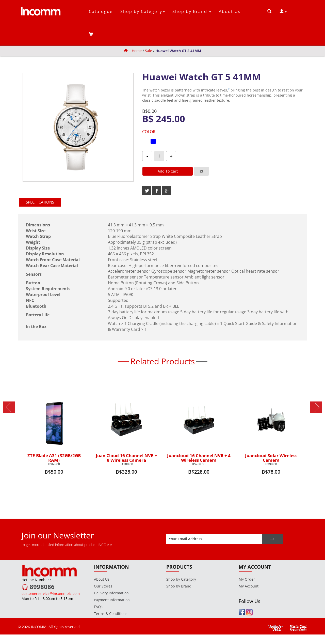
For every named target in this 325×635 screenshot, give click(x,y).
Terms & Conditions (110, 614)
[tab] (42, 202)
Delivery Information (111, 593)
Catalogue (101, 11)
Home (133, 50)
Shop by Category (181, 579)
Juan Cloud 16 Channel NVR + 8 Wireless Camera (126, 458)
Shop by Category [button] (142, 11)
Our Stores (103, 586)
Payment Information (112, 600)
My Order (247, 579)
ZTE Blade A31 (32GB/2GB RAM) (54, 458)
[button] (283, 11)
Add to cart (168, 171)
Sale (148, 50)
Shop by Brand (178, 586)
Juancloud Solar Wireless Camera (271, 458)
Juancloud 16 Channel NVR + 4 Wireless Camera (199, 458)
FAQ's (98, 607)
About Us (230, 11)
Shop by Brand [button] (191, 11)
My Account (248, 586)
